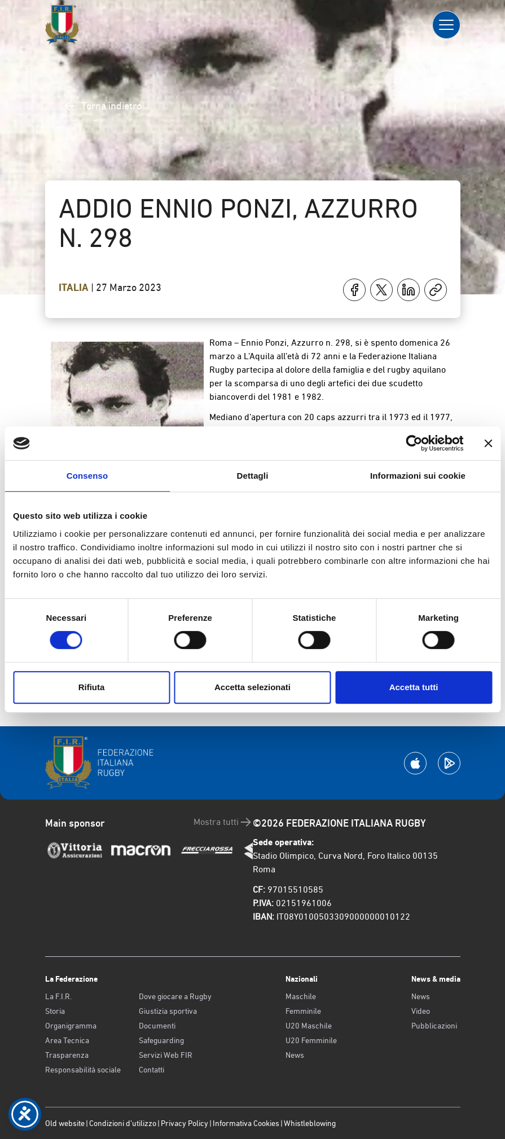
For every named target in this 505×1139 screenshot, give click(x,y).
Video (420, 1011)
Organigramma (70, 1025)
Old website (65, 1123)
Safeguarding (161, 1040)
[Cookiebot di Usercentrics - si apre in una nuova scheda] (414, 443)
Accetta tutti (413, 687)
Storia (55, 1011)
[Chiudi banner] (488, 443)
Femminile (303, 1011)
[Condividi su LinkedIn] (408, 290)
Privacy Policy (184, 1123)
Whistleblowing (310, 1123)
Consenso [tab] (87, 475)
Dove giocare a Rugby (175, 996)
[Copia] (435, 290)
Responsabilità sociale (83, 1069)
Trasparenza (67, 1054)
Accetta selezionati (252, 687)
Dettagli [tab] (253, 475)
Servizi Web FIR (165, 1054)
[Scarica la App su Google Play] (449, 763)
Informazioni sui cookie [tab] (418, 475)
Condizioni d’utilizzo (122, 1123)
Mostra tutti (223, 822)
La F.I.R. (58, 996)
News (295, 1054)
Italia (75, 287)
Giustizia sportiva (168, 1011)
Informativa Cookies (246, 1123)
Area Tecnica (67, 1040)
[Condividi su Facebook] (354, 290)
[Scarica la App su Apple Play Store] (415, 763)
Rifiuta (91, 687)
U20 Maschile (309, 1025)
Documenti (157, 1025)
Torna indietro (102, 106)
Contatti (151, 1069)
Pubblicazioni (434, 1025)
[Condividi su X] (381, 290)
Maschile (301, 996)
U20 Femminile (311, 1040)
